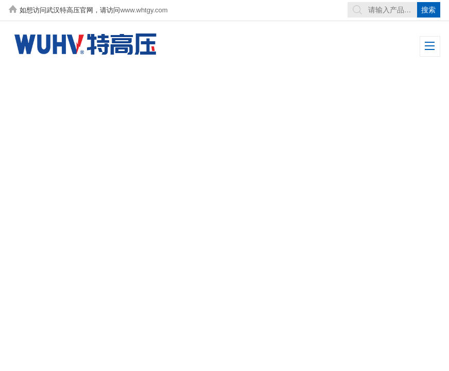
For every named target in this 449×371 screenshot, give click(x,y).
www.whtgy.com (143, 10)
